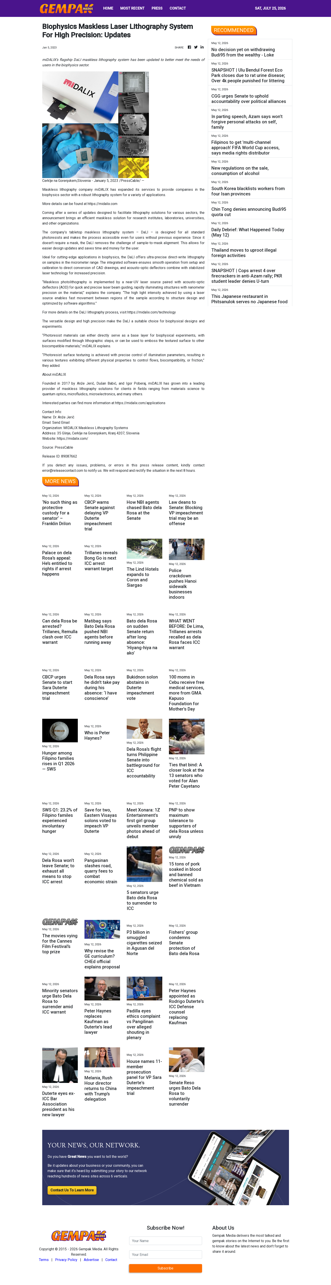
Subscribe (165, 1268)
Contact (111, 1260)
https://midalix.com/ (72, 438)
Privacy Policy (66, 1260)
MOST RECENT (132, 8)
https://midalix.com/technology (151, 312)
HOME (108, 8)
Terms (44, 1260)
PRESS (157, 8)
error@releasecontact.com (62, 470)
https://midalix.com (102, 204)
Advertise (91, 1260)
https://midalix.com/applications (140, 403)
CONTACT (178, 8)
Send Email (61, 422)
